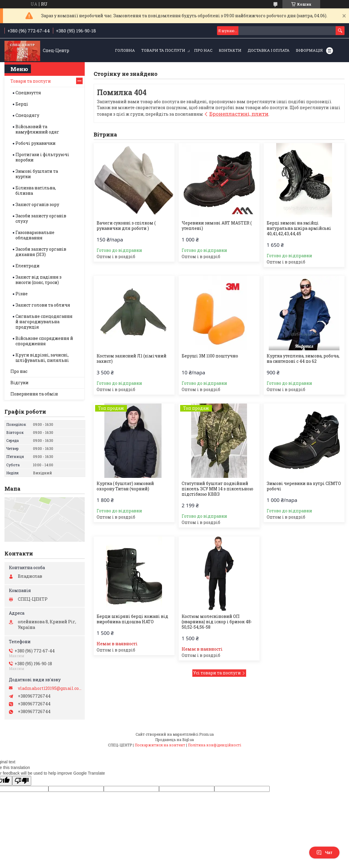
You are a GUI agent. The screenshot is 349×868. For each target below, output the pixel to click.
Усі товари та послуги (217, 673)
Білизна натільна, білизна (35, 190)
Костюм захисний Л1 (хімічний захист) (131, 358)
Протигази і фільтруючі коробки (42, 157)
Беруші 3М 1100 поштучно (210, 356)
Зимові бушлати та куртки (36, 173)
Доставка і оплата (269, 50)
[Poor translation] (21, 781)
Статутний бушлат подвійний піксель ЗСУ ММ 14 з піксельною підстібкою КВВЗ (217, 489)
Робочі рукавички (35, 143)
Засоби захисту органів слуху (40, 218)
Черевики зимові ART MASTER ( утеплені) (216, 225)
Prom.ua (206, 734)
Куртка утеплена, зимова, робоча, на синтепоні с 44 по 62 (303, 358)
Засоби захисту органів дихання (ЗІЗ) (40, 251)
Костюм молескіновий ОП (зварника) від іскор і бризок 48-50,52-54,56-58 (217, 622)
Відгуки (19, 382)
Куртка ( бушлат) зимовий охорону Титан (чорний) (125, 486)
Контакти (230, 50)
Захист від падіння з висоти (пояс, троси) (38, 279)
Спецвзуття (28, 92)
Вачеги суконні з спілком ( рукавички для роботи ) (126, 225)
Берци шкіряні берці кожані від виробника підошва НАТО (132, 619)
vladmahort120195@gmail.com (50, 688)
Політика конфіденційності (214, 745)
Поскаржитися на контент (160, 745)
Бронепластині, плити (238, 113)
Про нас (203, 50)
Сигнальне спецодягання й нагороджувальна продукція (44, 321)
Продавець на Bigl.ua (174, 739)
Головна (125, 50)
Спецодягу (27, 115)
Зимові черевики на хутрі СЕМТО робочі (304, 486)
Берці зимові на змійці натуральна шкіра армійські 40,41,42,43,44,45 (299, 228)
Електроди (27, 266)
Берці (21, 104)
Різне (21, 293)
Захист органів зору (37, 204)
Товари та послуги (163, 50)
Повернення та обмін (34, 394)
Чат (324, 852)
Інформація (309, 50)
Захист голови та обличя (42, 305)
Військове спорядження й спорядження (44, 340)
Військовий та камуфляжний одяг (37, 129)
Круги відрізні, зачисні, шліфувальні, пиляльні (42, 357)
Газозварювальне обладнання (34, 235)
